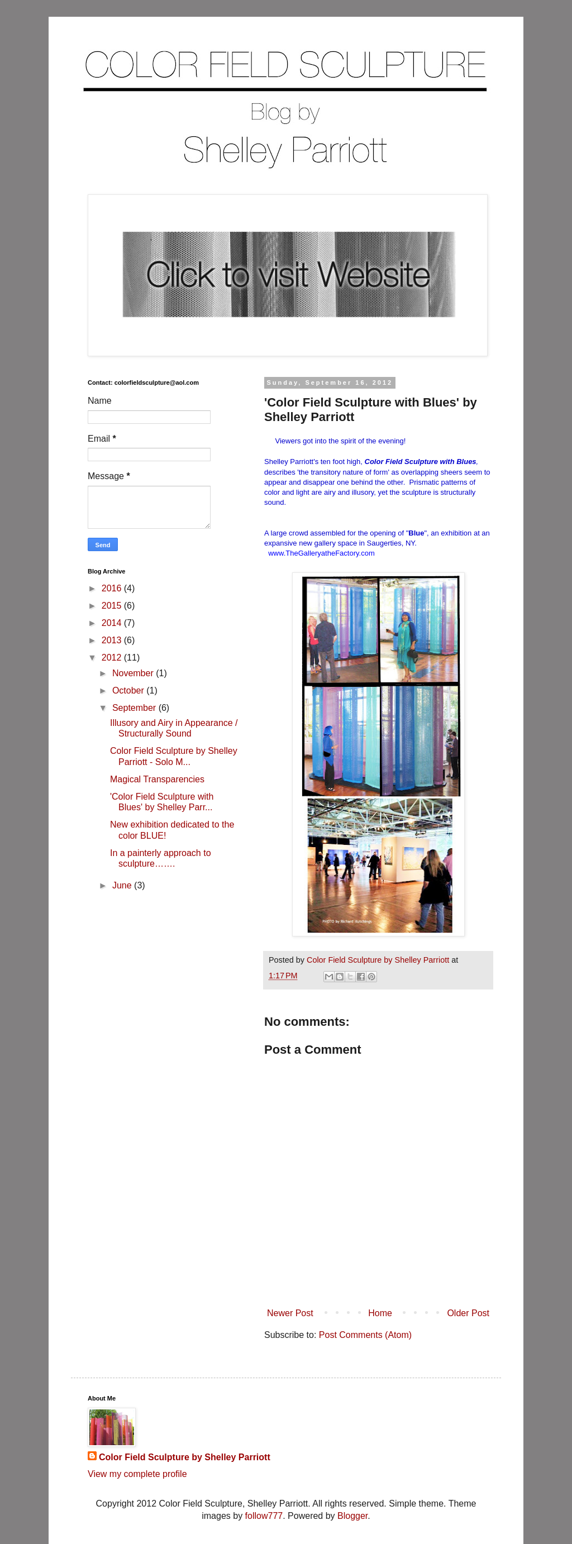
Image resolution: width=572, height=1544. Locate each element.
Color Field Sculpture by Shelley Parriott (184, 1457)
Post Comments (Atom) (365, 1335)
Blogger (352, 1516)
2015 (113, 605)
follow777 (264, 1516)
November (134, 673)
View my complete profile (137, 1474)
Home (380, 1313)
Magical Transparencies (157, 779)
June (123, 885)
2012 (113, 657)
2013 (113, 640)
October (129, 690)
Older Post (468, 1313)
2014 (113, 623)
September (135, 708)
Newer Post (290, 1313)
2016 (113, 588)
